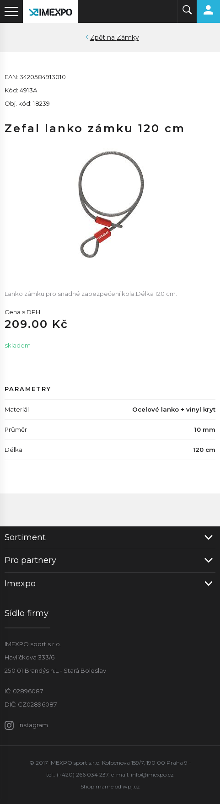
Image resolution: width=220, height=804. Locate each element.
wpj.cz (131, 786)
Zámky (128, 37)
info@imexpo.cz (152, 774)
